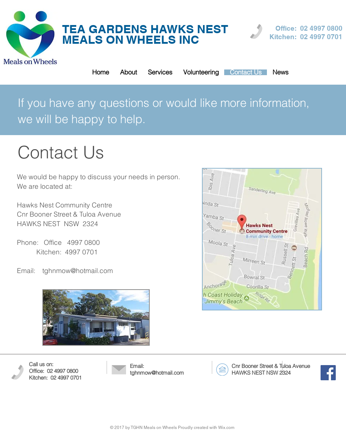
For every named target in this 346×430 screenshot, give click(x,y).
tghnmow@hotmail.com (77, 270)
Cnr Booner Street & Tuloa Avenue (271, 366)
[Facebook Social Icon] (328, 372)
